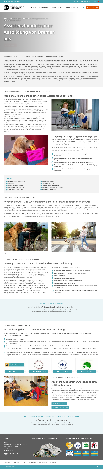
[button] (71, 1)
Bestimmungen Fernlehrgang (38, 463)
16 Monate (49, 183)
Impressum (7, 463)
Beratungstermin (85, 1)
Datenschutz (17, 463)
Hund (11, 183)
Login (94, 1)
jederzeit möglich (49, 181)
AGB (25, 463)
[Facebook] (4, 1)
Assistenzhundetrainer (17, 181)
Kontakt (76, 1)
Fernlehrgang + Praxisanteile (17, 185)
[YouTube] (6, 1)
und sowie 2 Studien (54, 188)
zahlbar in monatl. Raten (16, 190)
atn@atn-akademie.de (13, 456)
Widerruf (53, 463)
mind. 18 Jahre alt (17, 188)
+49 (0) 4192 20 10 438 (14, 1)
